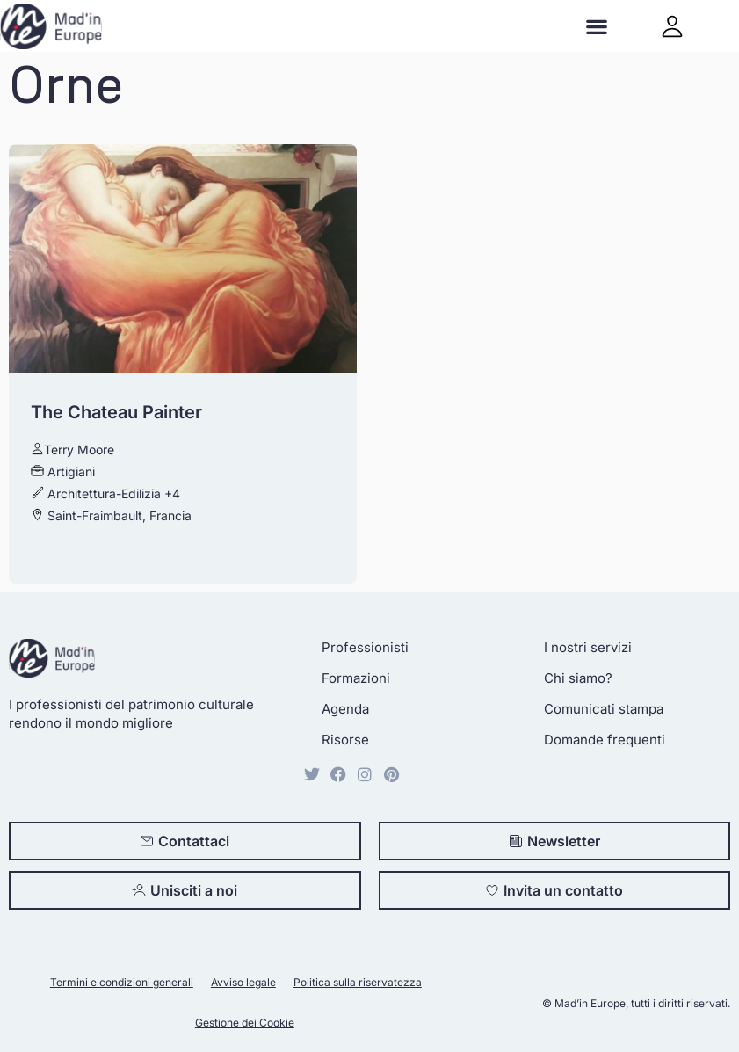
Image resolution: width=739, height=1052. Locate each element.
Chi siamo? (578, 678)
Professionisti (365, 647)
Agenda (345, 708)
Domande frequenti (604, 739)
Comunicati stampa (603, 708)
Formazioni (356, 678)
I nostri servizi (588, 647)
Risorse (345, 739)
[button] (597, 26)
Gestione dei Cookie (244, 1022)
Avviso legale (243, 982)
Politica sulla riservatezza (357, 982)
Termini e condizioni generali (121, 982)
